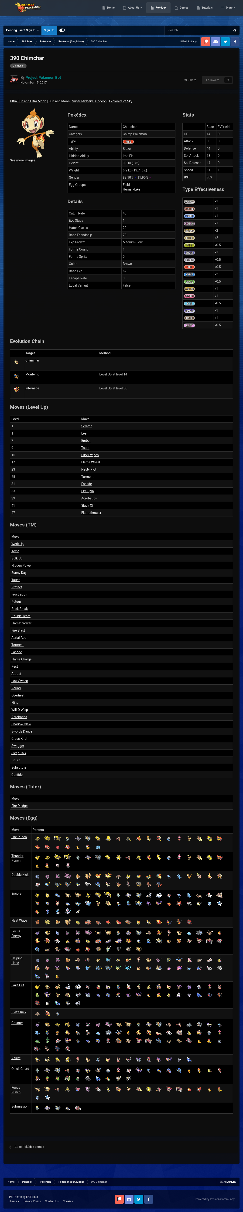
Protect (16, 587)
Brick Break (19, 609)
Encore (16, 893)
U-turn (15, 760)
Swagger (17, 746)
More (229, 11)
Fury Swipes (90, 455)
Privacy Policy (32, 1201)
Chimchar (32, 360)
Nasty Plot (88, 469)
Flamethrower (91, 513)
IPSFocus (32, 1197)
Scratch (86, 426)
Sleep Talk (18, 753)
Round (16, 688)
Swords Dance (21, 731)
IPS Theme (15, 1197)
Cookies (68, 1201)
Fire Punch (19, 837)
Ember (86, 440)
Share (190, 80)
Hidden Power (21, 565)
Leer (84, 433)
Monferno (32, 374)
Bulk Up (16, 558)
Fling (14, 702)
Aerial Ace (18, 637)
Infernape (32, 388)
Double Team (21, 616)
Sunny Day (19, 573)
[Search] (181, 30)
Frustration (19, 594)
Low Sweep (19, 681)
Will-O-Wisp (19, 710)
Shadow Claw (21, 724)
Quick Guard (20, 1069)
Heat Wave (19, 920)
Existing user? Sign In (22, 30)
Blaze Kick (18, 1012)
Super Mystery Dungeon (89, 101)
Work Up (17, 544)
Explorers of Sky (120, 101)
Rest (14, 666)
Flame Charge (21, 659)
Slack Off (88, 505)
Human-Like (131, 189)
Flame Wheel (90, 462)
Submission (19, 1106)
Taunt (85, 448)
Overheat (17, 695)
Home (135, 11)
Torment (87, 477)
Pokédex (185, 11)
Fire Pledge (19, 806)
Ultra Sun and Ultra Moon (28, 101)
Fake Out (17, 985)
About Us (157, 11)
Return (16, 601)
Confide (17, 775)
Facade (86, 484)
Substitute (18, 767)
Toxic (15, 551)
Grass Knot (19, 738)
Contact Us (52, 1201)
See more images (22, 160)
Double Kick (20, 875)
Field (126, 185)
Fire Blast (18, 630)
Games (208, 11)
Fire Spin (87, 491)
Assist (16, 1058)
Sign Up (49, 30)
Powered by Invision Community (215, 1199)
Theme (13, 1201)
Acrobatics (89, 498)
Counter (17, 1023)
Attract (16, 674)
